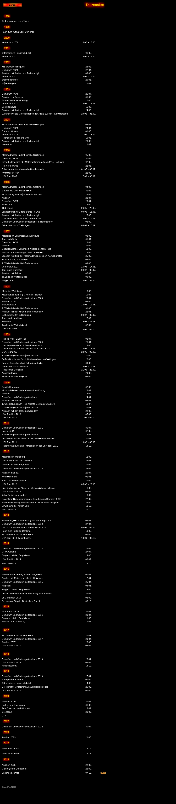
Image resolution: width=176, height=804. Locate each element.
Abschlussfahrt (9, 665)
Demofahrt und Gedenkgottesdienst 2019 (22, 676)
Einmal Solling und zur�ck (15, 259)
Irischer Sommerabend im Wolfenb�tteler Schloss (27, 593)
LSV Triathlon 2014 (11, 559)
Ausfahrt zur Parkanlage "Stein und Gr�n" (23, 252)
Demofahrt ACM (10, 70)
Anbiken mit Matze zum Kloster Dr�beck (22, 578)
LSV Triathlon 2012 (11, 491)
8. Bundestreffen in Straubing (16, 315)
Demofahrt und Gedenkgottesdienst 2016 (22, 615)
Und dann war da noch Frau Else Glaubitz (22, 345)
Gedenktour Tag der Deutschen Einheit (21, 601)
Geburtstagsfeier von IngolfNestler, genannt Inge (26, 249)
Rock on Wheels (10, 131)
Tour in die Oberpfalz (12, 270)
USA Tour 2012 (9, 484)
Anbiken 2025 (9, 765)
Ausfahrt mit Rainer (11, 273)
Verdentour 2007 (10, 266)
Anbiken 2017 (9, 642)
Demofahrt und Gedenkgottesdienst (19, 397)
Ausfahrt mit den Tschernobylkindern (20, 411)
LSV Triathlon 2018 (11, 662)
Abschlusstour (9, 509)
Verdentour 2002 (10, 76)
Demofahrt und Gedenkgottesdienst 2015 (22, 582)
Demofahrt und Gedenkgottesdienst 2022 (22, 726)
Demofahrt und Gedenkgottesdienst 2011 (22, 427)
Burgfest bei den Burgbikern (16, 555)
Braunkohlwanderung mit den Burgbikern (22, 574)
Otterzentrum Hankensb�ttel (16, 53)
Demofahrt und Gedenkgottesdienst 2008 (22, 298)
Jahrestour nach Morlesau (15, 366)
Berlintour (7, 321)
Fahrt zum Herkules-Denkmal (16, 531)
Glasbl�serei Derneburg (14, 768)
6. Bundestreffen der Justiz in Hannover (21, 218)
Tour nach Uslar (10, 239)
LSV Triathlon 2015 (11, 597)
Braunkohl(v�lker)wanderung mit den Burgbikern (26, 520)
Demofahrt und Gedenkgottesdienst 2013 (22, 524)
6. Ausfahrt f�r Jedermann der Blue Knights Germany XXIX (31, 499)
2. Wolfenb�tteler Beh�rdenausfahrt (20, 308)
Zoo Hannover (9, 107)
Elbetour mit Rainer (11, 400)
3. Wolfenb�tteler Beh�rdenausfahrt (20, 355)
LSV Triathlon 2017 (11, 645)
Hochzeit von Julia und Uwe (15, 137)
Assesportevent (9, 373)
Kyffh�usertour (9, 476)
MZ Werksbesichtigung (13, 66)
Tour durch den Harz (12, 318)
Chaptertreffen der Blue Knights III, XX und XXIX (26, 348)
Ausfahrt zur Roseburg (13, 97)
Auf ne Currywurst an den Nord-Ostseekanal (24, 527)
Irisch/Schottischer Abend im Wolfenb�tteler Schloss (28, 438)
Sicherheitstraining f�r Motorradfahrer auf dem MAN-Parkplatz (33, 162)
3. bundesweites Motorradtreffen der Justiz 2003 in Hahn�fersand (35, 113)
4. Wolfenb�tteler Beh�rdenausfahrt (20, 407)
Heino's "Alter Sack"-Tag (14, 339)
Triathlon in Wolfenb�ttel (14, 277)
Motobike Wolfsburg (12, 291)
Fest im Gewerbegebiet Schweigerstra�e (22, 363)
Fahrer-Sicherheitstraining (15, 100)
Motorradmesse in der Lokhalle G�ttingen (23, 124)
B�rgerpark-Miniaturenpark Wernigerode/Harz (25, 687)
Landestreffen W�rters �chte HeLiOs (21, 211)
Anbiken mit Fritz (10, 472)
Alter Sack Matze (10, 611)
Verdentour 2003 (10, 103)
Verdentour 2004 (10, 134)
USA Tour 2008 (9, 328)
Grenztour (7, 712)
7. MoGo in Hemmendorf (14, 495)
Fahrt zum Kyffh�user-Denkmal (18, 32)
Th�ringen (7, 208)
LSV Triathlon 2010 (11, 414)
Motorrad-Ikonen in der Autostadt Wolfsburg (23, 390)
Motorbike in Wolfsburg (13, 456)
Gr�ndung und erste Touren (16, 21)
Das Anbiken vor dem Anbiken (17, 460)
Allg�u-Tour (8, 280)
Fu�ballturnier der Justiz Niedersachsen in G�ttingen (29, 359)
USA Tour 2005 (9, 176)
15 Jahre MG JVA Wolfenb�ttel (17, 534)
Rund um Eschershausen (14, 480)
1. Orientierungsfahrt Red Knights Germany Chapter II (28, 404)
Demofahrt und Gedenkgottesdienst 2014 (22, 548)
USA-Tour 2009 (9, 352)
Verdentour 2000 (10, 42)
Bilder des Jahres (10, 748)
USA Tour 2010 (9, 417)
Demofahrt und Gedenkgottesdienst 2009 (22, 342)
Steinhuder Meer (10, 79)
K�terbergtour (9, 83)
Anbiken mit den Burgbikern (15, 464)
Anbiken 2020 (9, 701)
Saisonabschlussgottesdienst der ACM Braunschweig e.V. (30, 502)
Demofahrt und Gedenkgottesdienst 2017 (22, 639)
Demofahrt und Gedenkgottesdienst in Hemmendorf (27, 221)
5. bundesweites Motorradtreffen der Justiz (23, 169)
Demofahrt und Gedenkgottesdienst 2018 (22, 659)
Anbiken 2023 (9, 737)
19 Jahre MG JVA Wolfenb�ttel (17, 635)
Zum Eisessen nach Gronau (16, 708)
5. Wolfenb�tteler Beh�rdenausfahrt (20, 434)
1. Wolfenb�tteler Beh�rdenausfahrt (21, 263)
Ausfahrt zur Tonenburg (13, 621)
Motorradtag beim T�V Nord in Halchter (22, 194)
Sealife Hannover (10, 387)
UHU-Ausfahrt (9, 551)
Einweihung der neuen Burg (15, 506)
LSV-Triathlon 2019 (11, 690)
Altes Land (7, 204)
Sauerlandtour (9, 304)
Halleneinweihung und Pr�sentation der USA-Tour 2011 (30, 445)
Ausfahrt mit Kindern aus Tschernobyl (20, 73)
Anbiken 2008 (9, 301)
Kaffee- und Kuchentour (13, 705)
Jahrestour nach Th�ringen (16, 225)
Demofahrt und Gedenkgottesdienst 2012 (22, 468)
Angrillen (6, 585)
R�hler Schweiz (10, 165)
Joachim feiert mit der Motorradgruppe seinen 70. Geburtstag (32, 256)
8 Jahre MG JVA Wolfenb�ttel (17, 190)
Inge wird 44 (8, 431)
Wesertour (7, 144)
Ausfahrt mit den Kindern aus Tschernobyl (22, 311)
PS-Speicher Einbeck (12, 679)
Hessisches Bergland (12, 369)
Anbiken (6, 198)
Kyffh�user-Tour (10, 173)
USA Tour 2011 (9, 442)
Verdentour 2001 (10, 56)
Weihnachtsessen (10, 753)
